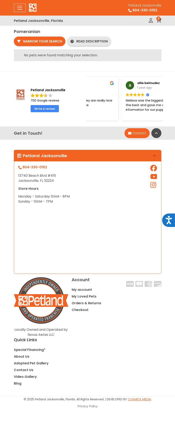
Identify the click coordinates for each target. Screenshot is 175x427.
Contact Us (23, 370)
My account (82, 289)
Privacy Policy (88, 406)
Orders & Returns (86, 303)
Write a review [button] (44, 109)
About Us (21, 356)
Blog (17, 383)
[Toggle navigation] (20, 8)
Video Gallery (25, 376)
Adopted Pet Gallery (31, 363)
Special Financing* (29, 349)
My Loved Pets (84, 296)
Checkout (80, 309)
